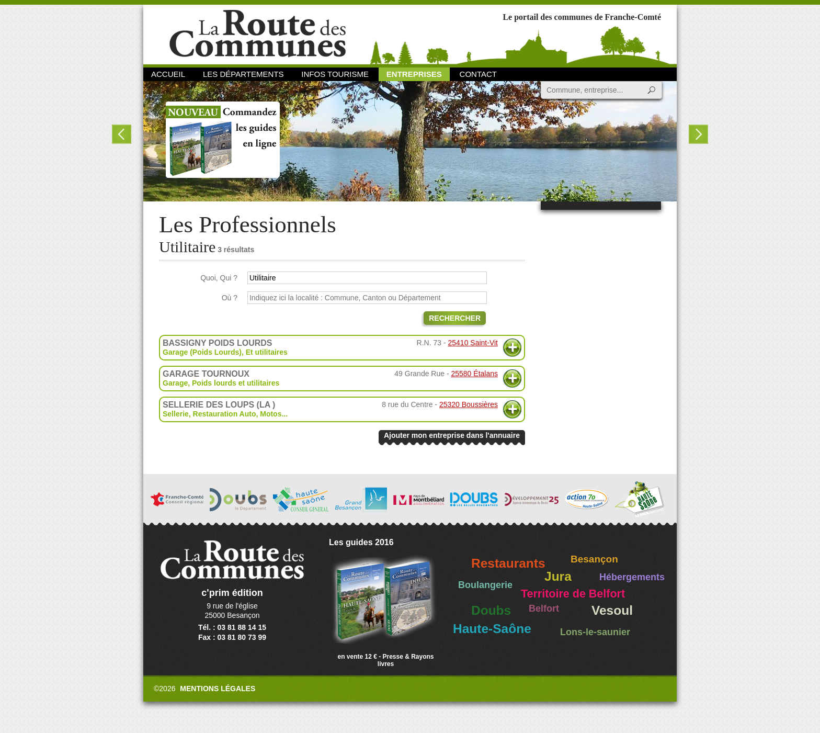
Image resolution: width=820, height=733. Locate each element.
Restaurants (508, 563)
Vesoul (612, 610)
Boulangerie (485, 585)
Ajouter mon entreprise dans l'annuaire (452, 435)
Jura (558, 576)
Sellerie (176, 414)
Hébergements (632, 577)
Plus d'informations (512, 348)
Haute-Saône (492, 629)
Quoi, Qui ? (218, 278)
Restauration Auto (224, 414)
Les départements (243, 74)
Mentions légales (217, 688)
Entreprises (414, 74)
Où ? (229, 298)
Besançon (594, 559)
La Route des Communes (257, 34)
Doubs (491, 610)
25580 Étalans (474, 373)
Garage (175, 383)
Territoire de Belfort (573, 594)
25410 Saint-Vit (473, 343)
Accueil (168, 74)
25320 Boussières (468, 404)
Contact (478, 74)
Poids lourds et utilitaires (235, 383)
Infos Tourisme (335, 74)
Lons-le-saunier (595, 632)
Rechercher (455, 318)
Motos (270, 414)
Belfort (544, 608)
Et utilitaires (267, 352)
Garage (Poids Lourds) (202, 352)
